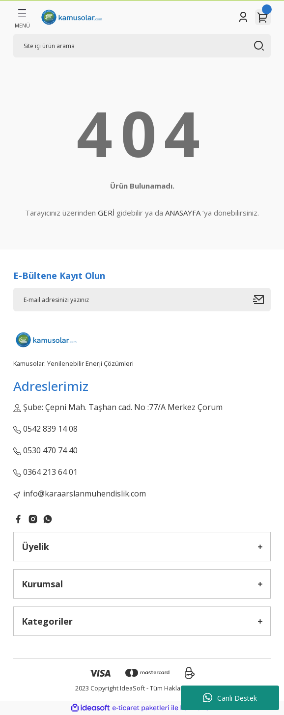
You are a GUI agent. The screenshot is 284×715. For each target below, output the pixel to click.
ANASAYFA (182, 213)
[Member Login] (243, 17)
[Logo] (71, 17)
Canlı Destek (230, 697)
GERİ (106, 213)
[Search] (142, 45)
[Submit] (262, 299)
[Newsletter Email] (142, 299)
